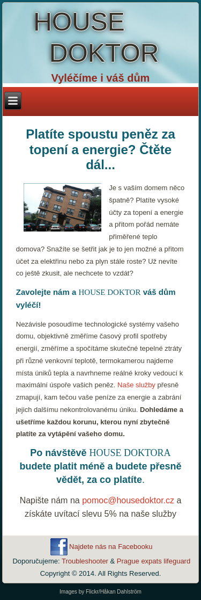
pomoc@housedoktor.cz (128, 500)
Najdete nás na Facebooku (110, 547)
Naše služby (136, 385)
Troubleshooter (85, 561)
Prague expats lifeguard (153, 561)
